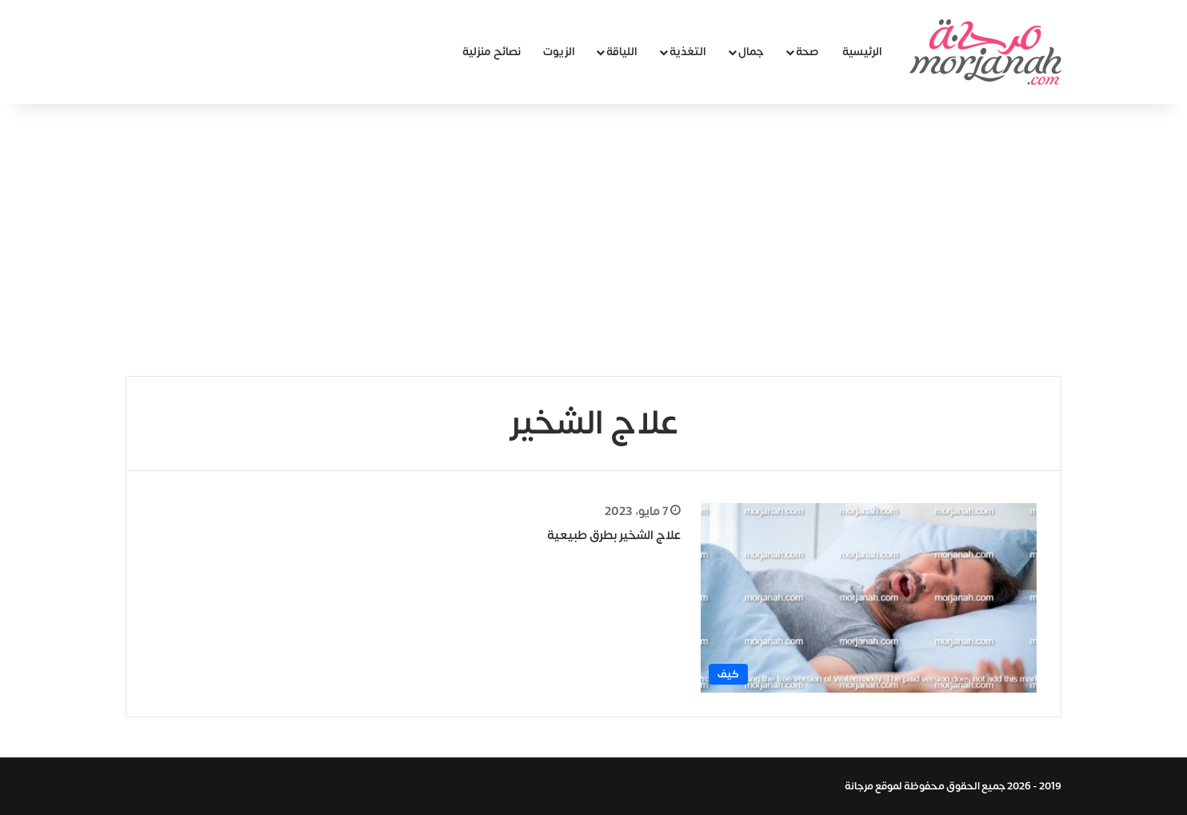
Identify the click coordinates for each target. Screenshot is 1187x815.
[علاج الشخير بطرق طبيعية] (869, 598)
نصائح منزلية (491, 51)
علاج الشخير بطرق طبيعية (614, 535)
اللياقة (621, 51)
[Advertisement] (593, 240)
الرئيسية (862, 51)
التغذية (687, 51)
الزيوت (559, 51)
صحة (807, 51)
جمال (751, 51)
